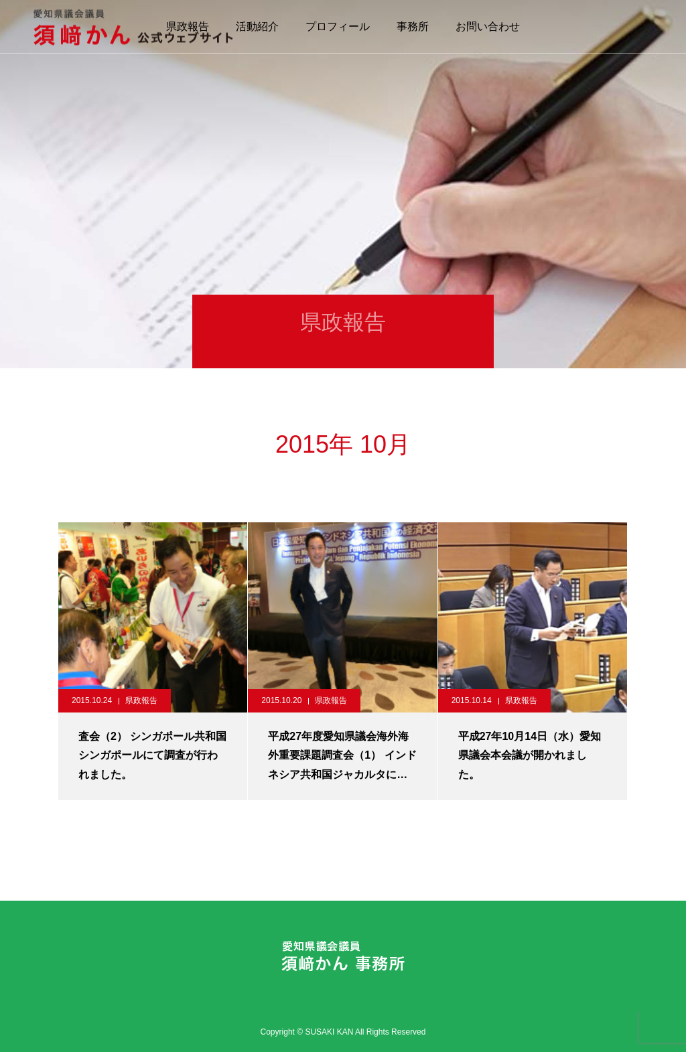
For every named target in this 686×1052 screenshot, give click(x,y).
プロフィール (337, 26)
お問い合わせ (488, 26)
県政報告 (141, 700)
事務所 (413, 26)
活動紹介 (257, 26)
